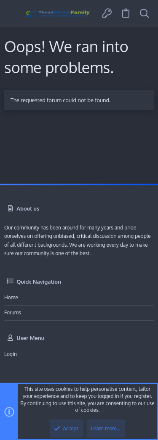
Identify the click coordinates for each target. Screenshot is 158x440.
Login (10, 354)
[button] (13, 13)
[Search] (144, 13)
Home (11, 297)
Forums (12, 312)
